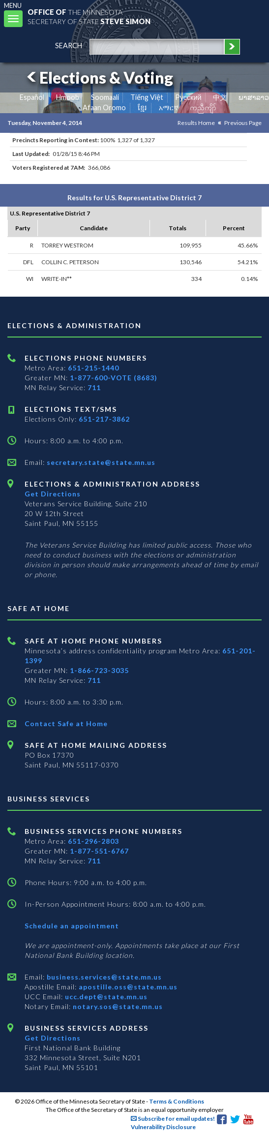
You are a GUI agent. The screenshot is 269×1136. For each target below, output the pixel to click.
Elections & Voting (98, 77)
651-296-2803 (93, 841)
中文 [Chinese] (220, 97)
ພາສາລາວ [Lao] (254, 97)
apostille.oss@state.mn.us (127, 986)
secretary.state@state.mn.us (100, 462)
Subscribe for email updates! (173, 1118)
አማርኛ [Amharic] (169, 107)
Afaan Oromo (104, 107)
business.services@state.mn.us (103, 977)
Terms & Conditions (176, 1101)
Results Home (196, 122)
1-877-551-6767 (99, 851)
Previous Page (243, 122)
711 (94, 387)
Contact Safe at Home (66, 723)
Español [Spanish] (32, 97)
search (68, 45)
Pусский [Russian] (188, 97)
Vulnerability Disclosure (163, 1127)
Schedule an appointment (72, 925)
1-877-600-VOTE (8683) (113, 377)
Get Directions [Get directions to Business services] (53, 1038)
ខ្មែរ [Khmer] (142, 107)
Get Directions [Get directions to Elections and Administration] (53, 494)
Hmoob (67, 97)
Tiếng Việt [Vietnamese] (146, 97)
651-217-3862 (104, 419)
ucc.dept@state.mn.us (105, 996)
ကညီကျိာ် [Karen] (203, 107)
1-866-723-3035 (99, 670)
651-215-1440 (93, 368)
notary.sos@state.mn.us (117, 1006)
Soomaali (105, 97)
